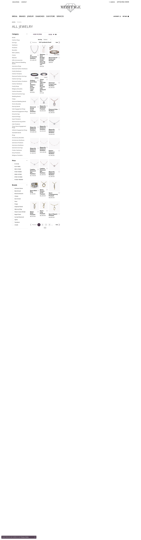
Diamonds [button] (40, 16)
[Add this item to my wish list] (61, 78)
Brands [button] (22, 16)
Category (15, 34)
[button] (15, 2)
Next (126, 42)
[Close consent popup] (35, 537)
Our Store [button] (50, 16)
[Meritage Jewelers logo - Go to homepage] (70, 8)
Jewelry (13, 22)
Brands (14, 185)
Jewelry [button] (30, 16)
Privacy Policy (25, 537)
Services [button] (60, 16)
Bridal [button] (14, 16)
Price (14, 160)
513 (87, 366)
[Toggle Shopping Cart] (126, 17)
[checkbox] (15, 164)
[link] (24, 2)
